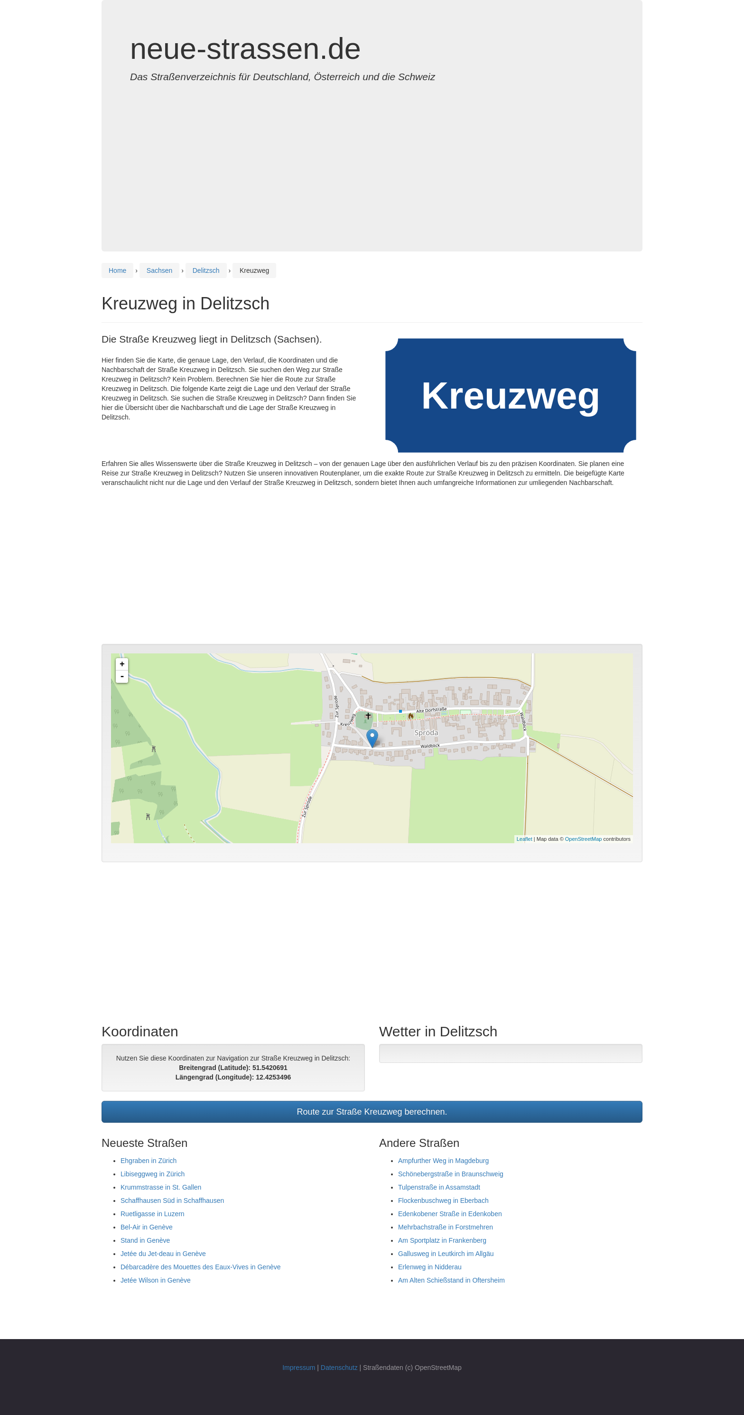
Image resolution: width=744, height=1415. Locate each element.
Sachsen (159, 270)
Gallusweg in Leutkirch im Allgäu (446, 1253)
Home (117, 270)
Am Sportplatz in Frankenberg (442, 1240)
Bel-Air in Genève (147, 1227)
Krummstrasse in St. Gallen (161, 1187)
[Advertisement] (372, 157)
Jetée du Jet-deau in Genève (163, 1253)
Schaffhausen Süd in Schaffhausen (172, 1200)
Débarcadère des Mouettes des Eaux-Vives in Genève (201, 1267)
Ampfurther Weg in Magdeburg (443, 1160)
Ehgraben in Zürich (149, 1160)
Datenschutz (339, 1367)
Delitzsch (206, 270)
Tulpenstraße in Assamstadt (439, 1187)
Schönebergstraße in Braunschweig (450, 1174)
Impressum (298, 1367)
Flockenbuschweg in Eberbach (443, 1200)
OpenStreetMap (583, 839)
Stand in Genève (145, 1240)
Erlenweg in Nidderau (430, 1267)
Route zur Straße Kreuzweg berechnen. (372, 1112)
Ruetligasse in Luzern (153, 1214)
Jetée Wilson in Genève (156, 1280)
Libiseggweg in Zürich (153, 1174)
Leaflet (524, 839)
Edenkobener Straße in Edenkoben (450, 1214)
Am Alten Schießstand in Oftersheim (451, 1280)
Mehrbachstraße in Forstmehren (445, 1227)
